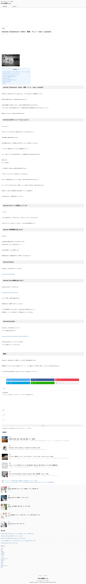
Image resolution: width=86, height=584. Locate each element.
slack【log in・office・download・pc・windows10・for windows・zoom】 (24, 447)
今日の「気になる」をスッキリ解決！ (43, 580)
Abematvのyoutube (6, 81)
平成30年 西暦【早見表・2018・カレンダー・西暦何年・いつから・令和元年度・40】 (23, 488)
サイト (3, 419)
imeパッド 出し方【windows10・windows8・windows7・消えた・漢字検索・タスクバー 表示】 (29, 473)
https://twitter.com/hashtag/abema (8, 274)
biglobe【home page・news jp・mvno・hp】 (16, 523)
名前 (3, 410)
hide (18, 69)
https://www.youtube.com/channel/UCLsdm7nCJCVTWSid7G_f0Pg (15, 336)
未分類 (4, 388)
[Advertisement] (31, 17)
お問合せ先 (14, 6)
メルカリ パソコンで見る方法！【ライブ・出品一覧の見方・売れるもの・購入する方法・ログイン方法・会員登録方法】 (33, 465)
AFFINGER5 (54, 582)
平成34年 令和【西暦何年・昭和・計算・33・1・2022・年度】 (19, 506)
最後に (4, 83)
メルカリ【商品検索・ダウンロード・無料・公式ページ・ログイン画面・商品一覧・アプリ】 (24, 514)
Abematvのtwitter (6, 78)
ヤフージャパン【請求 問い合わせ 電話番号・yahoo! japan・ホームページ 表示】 (21, 480)
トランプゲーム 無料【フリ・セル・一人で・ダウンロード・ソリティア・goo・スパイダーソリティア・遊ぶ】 (31, 456)
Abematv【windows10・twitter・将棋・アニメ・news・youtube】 (16, 71)
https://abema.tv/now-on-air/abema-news (10, 292)
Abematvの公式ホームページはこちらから (11, 73)
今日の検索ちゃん (6, 3)
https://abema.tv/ (5, 126)
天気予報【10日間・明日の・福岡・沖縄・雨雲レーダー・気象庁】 (22, 439)
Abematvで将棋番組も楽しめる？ (9, 76)
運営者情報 (5, 6)
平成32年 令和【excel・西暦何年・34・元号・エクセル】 (18, 497)
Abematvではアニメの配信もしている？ (10, 75)
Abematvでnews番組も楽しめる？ (9, 79)
